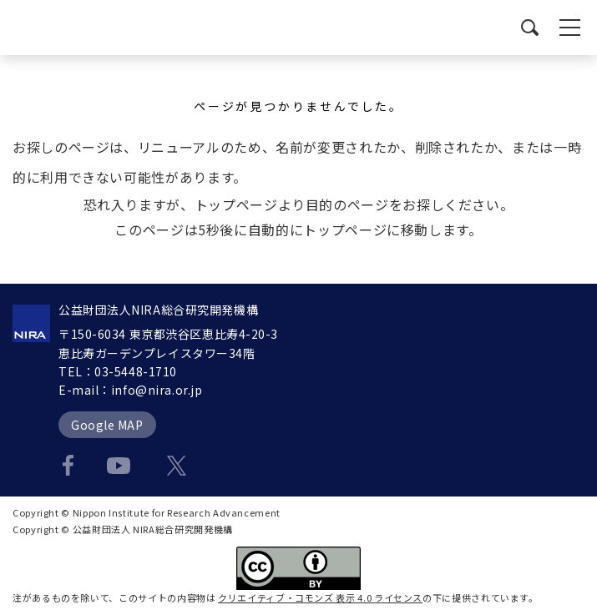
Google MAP (107, 424)
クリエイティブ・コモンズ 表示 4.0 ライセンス (320, 597)
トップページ (236, 204)
